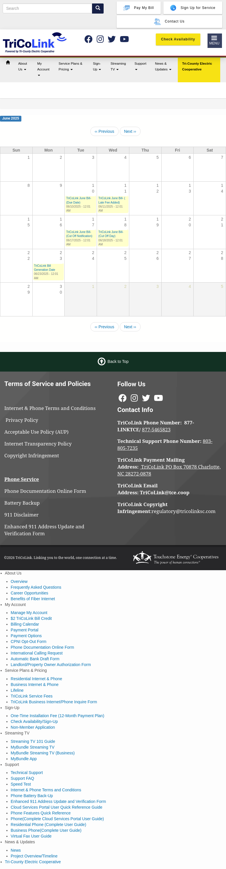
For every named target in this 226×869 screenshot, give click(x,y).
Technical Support (27, 772)
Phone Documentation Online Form (45, 491)
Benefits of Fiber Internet (33, 598)
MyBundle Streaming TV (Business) (43, 753)
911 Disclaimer (21, 514)
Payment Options (26, 635)
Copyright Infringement (31, 455)
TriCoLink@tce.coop (165, 492)
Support (140, 65)
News (16, 850)
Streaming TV (118, 66)
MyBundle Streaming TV (32, 747)
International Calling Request (37, 653)
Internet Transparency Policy (38, 443)
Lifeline (17, 690)
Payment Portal (24, 630)
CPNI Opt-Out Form (28, 641)
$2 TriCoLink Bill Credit (31, 618)
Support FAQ (22, 778)
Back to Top (118, 361)
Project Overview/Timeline (34, 856)
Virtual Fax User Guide (31, 836)
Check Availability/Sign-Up (34, 721)
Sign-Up (97, 66)
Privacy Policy (24, 420)
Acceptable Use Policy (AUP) (36, 431)
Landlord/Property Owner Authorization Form (51, 664)
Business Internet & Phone (35, 684)
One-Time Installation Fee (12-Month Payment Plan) (57, 715)
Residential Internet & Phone (36, 678)
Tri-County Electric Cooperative (197, 66)
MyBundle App (24, 758)
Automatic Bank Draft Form (35, 659)
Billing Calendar (25, 624)
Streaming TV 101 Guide (33, 741)
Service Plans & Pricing (70, 66)
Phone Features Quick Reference (41, 813)
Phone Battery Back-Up (32, 795)
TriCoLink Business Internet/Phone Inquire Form (54, 702)
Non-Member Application (33, 727)
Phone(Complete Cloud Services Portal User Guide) (57, 818)
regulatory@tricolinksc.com (184, 511)
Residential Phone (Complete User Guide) (48, 824)
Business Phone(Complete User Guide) (46, 830)
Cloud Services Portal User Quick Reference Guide (56, 807)
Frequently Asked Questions (36, 587)
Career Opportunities (29, 593)
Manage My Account (29, 612)
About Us (22, 66)
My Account (43, 68)
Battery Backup (22, 502)
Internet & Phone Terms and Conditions (50, 408)
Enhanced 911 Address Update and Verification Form (44, 530)
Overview (19, 581)
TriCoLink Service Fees (32, 696)
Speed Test (21, 784)
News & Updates (163, 66)
